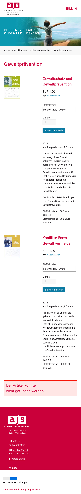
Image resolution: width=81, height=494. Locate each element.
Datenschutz (15, 475)
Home (7, 50)
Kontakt (13, 467)
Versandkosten (53, 95)
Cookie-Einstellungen (19, 479)
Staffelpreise (59, 108)
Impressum (15, 471)
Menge (49, 120)
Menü (73, 8)
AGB (11, 482)
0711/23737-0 (20, 450)
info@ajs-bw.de (17, 458)
